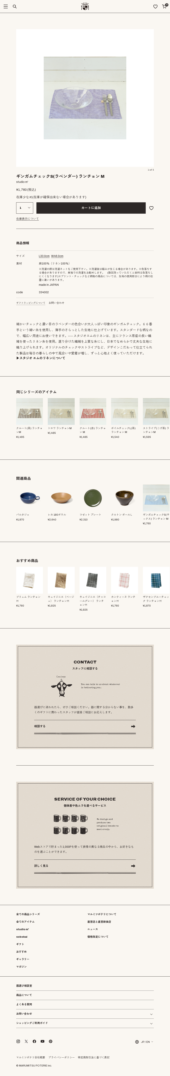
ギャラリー (22, 959)
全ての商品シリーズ (28, 914)
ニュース (92, 929)
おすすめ (21, 951)
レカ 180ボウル (57, 514)
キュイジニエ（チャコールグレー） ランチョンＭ (93, 601)
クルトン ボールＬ (122, 514)
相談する (40, 726)
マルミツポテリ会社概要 (30, 1057)
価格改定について (97, 936)
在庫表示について (27, 218)
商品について (24, 995)
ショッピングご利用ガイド (32, 1023)
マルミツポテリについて (101, 914)
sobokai (21, 936)
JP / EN (142, 1041)
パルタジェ (22, 514)
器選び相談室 (24, 986)
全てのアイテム (25, 921)
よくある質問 (24, 1004)
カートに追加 (91, 208)
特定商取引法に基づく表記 (93, 1057)
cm (44, 256)
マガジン (21, 966)
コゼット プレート (90, 514)
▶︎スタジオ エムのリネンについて (40, 358)
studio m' (22, 929)
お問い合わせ (56, 303)
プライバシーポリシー (61, 1057)
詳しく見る (41, 865)
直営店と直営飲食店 (99, 921)
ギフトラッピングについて (30, 303)
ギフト (20, 944)
